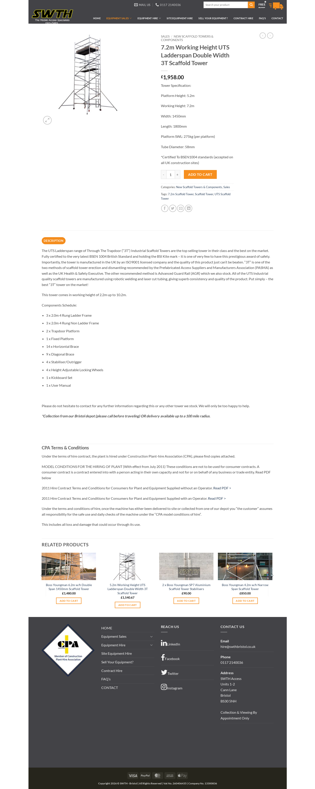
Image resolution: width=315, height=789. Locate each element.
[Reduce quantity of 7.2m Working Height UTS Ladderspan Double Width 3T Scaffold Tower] (163, 174)
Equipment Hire (149, 18)
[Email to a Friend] (180, 208)
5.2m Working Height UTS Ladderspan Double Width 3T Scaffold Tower (128, 589)
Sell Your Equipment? (213, 18)
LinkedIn (170, 643)
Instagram (171, 687)
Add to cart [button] (69, 600)
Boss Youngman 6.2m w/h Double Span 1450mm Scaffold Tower (69, 587)
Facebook (170, 657)
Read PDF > (222, 488)
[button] (47, 120)
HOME (97, 18)
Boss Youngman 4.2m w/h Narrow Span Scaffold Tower (245, 587)
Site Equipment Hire (180, 18)
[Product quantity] (170, 174)
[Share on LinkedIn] (188, 208)
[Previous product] (270, 35)
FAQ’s (262, 18)
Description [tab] (53, 240)
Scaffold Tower (204, 194)
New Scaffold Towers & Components (199, 187)
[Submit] (251, 5)
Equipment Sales (119, 18)
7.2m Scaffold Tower (181, 194)
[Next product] (263, 35)
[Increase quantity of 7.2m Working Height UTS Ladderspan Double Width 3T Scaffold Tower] (177, 174)
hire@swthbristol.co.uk (238, 646)
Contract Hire (243, 18)
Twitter (170, 672)
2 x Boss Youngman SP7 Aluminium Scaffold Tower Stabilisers (186, 587)
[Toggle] (151, 636)
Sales (165, 36)
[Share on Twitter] (172, 208)
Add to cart (200, 174)
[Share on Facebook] (164, 208)
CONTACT (277, 18)
